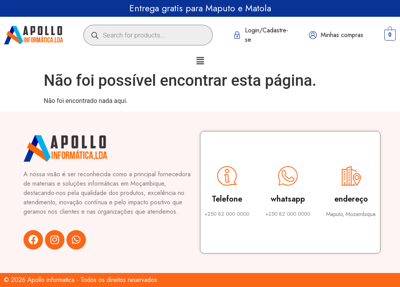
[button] (200, 60)
